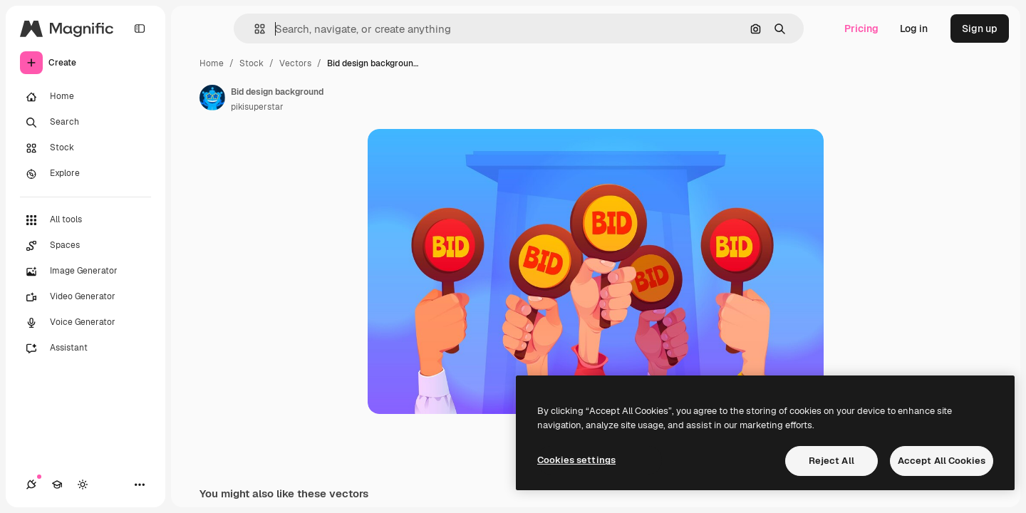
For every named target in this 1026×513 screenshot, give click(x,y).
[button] (254, 29)
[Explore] (85, 173)
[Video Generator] (85, 297)
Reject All (831, 461)
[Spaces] (85, 245)
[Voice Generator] (85, 322)
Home (212, 63)
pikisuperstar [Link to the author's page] (257, 107)
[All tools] (85, 220)
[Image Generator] (85, 271)
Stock (251, 63)
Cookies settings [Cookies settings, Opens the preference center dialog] (576, 460)
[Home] (85, 97)
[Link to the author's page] (212, 97)
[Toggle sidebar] (139, 28)
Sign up (980, 28)
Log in (914, 28)
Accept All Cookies (941, 461)
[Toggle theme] (82, 484)
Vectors (295, 63)
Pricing (861, 28)
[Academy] (57, 484)
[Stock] (85, 148)
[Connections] (31, 484)
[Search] (85, 122)
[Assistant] (85, 348)
